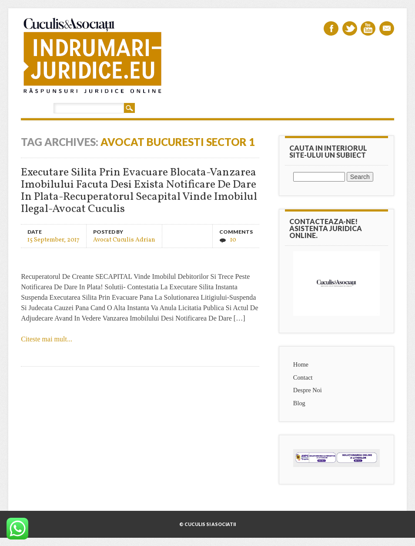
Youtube (368, 28)
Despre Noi (307, 390)
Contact (303, 377)
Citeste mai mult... (46, 339)
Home (300, 364)
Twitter (349, 28)
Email (386, 28)
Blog (299, 403)
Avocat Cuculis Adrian (124, 239)
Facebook (331, 28)
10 (233, 240)
